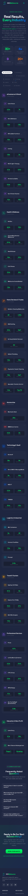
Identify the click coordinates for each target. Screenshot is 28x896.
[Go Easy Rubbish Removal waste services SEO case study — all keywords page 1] (14, 343)
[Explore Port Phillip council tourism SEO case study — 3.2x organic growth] (14, 603)
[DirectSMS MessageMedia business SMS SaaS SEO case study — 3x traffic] (14, 473)
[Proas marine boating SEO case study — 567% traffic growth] (14, 646)
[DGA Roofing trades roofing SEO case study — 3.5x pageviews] (14, 328)
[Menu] (24, 3)
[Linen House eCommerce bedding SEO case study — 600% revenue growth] (14, 107)
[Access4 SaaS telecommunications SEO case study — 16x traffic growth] (14, 458)
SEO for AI (4, 893)
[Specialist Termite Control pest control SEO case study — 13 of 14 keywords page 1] (14, 388)
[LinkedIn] (11, 884)
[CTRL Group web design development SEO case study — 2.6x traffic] (14, 676)
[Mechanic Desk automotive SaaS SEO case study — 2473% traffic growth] (14, 415)
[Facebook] (3, 884)
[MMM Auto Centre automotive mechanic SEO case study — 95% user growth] (14, 430)
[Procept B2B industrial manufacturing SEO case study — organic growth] (14, 561)
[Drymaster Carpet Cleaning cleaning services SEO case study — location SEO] (14, 373)
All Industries (7, 72)
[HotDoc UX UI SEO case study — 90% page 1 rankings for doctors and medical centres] (14, 225)
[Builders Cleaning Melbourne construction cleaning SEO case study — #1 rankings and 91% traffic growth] (14, 313)
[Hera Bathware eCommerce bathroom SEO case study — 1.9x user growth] (14, 122)
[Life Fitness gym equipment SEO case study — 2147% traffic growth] (14, 270)
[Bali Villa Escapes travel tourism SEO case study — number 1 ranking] (14, 618)
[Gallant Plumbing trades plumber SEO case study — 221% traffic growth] (14, 358)
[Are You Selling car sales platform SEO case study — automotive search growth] (14, 706)
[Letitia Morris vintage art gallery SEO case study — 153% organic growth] (14, 661)
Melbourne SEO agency (9, 28)
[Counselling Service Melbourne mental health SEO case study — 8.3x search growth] (14, 240)
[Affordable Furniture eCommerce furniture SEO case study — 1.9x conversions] (14, 137)
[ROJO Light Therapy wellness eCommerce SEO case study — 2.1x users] (14, 167)
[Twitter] (7, 884)
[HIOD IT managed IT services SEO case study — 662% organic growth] (14, 488)
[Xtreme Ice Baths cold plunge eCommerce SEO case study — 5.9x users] (14, 182)
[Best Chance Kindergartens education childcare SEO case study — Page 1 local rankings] (14, 749)
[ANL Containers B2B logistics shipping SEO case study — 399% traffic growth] (14, 531)
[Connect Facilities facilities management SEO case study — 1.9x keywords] (14, 546)
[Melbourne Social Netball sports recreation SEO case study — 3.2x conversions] (14, 285)
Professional (6, 85)
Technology (16, 79)
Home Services (20, 75)
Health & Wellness (8, 75)
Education (17, 85)
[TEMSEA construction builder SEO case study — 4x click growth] (14, 503)
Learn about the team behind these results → (14, 856)
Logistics (6, 82)
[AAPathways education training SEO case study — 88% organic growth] (14, 691)
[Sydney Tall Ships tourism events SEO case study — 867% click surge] (14, 588)
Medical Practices (20, 893)
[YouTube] (15, 884)
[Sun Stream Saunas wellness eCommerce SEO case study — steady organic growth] (14, 197)
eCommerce (18, 72)
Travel (14, 82)
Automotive (6, 79)
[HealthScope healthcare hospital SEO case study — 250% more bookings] (14, 255)
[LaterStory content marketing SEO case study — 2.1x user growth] (14, 734)
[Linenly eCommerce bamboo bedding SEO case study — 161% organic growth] (14, 152)
